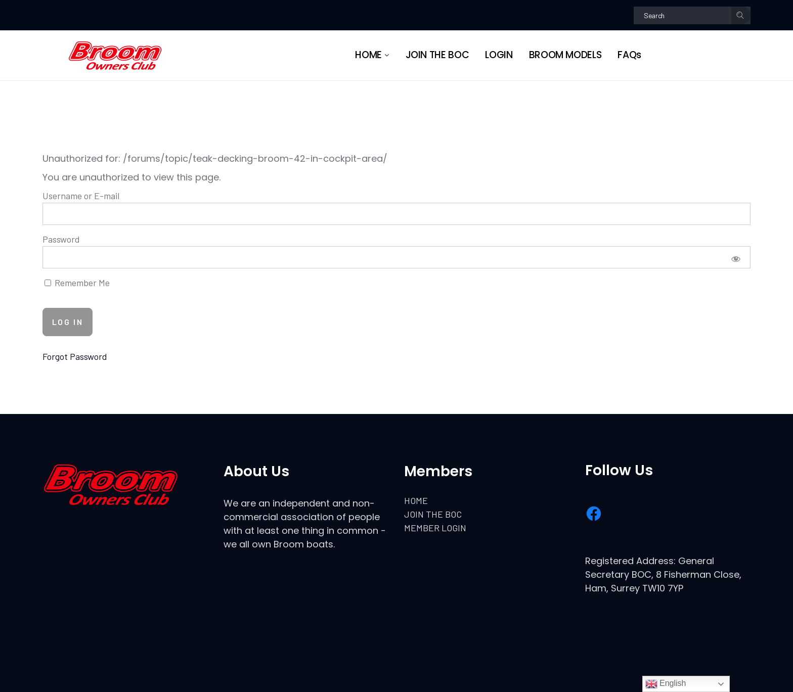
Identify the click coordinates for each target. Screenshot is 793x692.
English (665, 684)
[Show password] (736, 258)
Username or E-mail (80, 195)
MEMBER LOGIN (435, 527)
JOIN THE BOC (433, 514)
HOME (416, 500)
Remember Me (77, 282)
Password (61, 239)
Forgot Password (74, 356)
